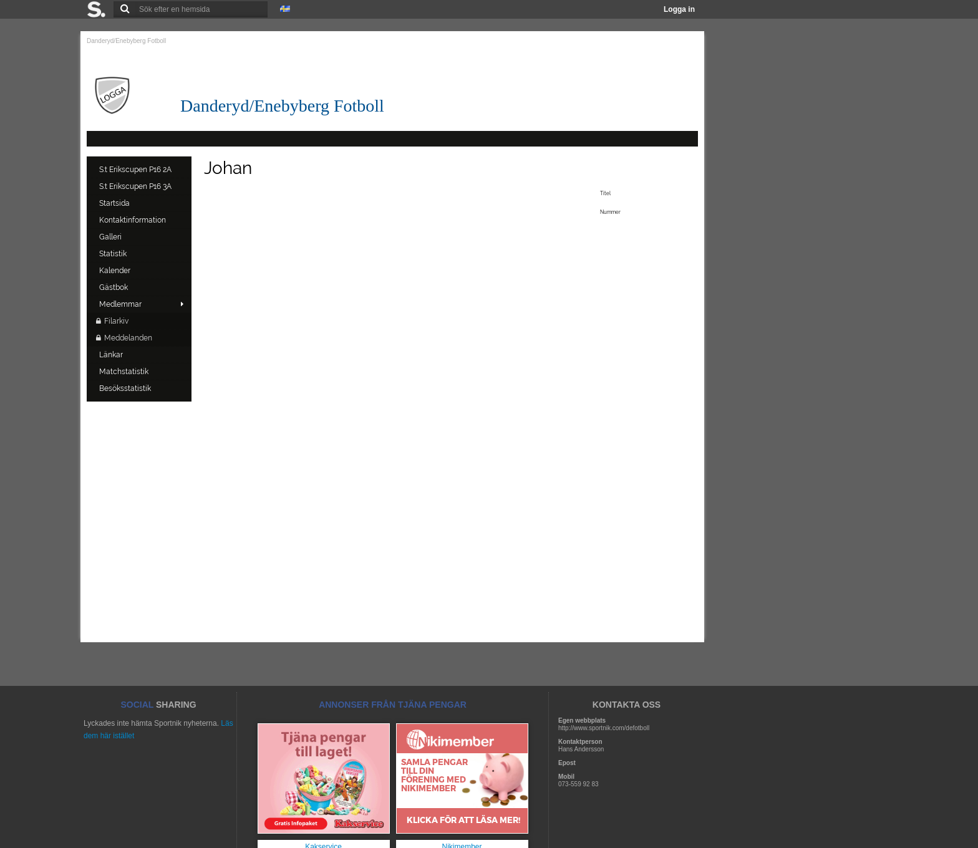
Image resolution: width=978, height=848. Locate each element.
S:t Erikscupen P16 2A (136, 169)
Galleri (111, 237)
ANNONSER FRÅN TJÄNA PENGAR (393, 705)
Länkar (112, 354)
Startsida (115, 203)
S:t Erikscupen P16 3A (136, 186)
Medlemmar (120, 304)
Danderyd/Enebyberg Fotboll (126, 40)
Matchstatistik (124, 371)
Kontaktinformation (133, 220)
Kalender (115, 270)
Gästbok (114, 287)
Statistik (113, 253)
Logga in (679, 9)
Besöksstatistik (126, 388)
